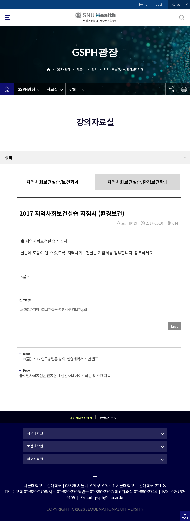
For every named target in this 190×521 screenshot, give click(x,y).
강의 (94, 69)
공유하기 (171, 89)
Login (160, 4)
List (174, 326)
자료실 (81, 69)
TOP (185, 518)
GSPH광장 (63, 69)
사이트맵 (7, 17)
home (7, 89)
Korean (177, 4)
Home (143, 4)
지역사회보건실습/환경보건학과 (123, 69)
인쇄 (184, 89)
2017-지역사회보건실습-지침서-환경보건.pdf (55, 309)
